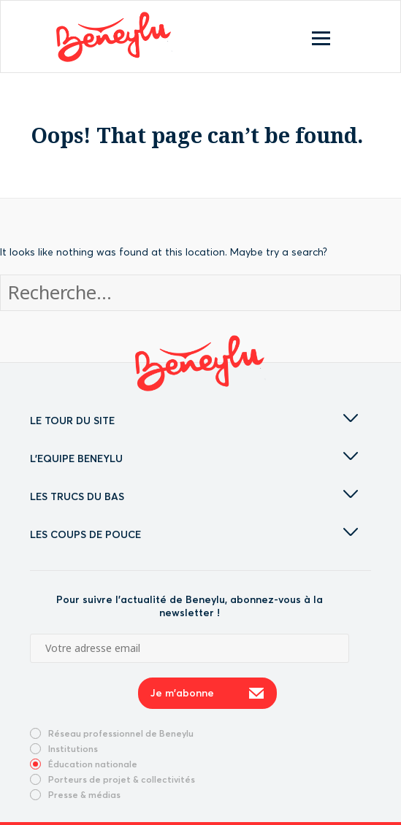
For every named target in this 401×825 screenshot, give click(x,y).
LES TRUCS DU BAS (194, 496)
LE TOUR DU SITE (194, 420)
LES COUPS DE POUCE (194, 534)
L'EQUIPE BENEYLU (194, 458)
